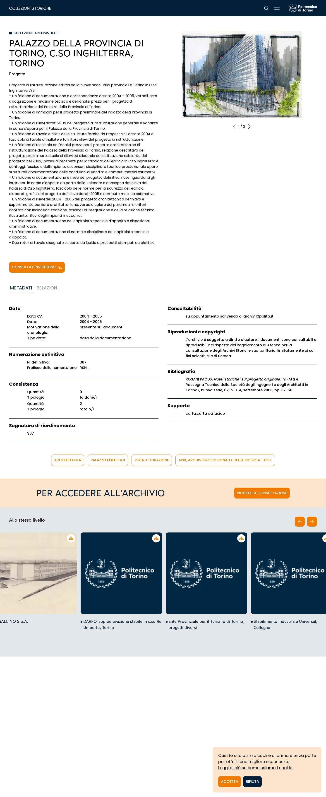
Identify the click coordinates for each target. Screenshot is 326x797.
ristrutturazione (151, 460)
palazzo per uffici (108, 460)
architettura (67, 460)
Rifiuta (252, 781)
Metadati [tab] (21, 288)
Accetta (229, 781)
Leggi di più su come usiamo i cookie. (255, 768)
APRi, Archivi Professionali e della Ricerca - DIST (225, 460)
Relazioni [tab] (47, 288)
